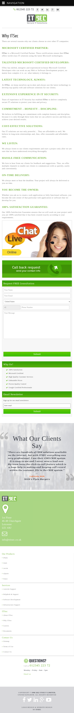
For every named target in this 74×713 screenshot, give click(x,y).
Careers (6, 626)
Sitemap (6, 641)
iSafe (5, 563)
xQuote (6, 573)
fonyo (5, 579)
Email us (27, 674)
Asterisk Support (9, 589)
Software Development (11, 600)
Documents (7, 631)
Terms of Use (8, 646)
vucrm (5, 568)
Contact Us (7, 652)
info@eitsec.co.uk (11, 539)
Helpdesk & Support (11, 594)
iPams (5, 558)
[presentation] (23, 345)
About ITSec (8, 615)
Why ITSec (7, 620)
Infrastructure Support (11, 605)
